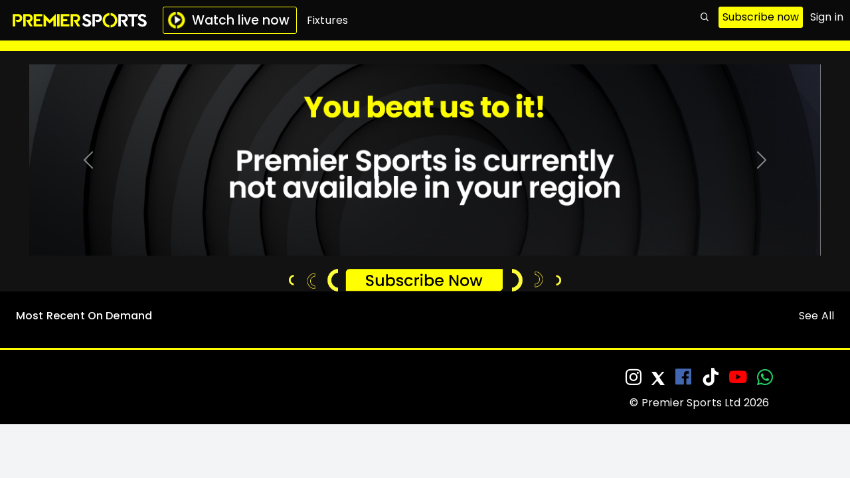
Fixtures (327, 20)
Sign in (826, 17)
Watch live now (228, 20)
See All (816, 315)
